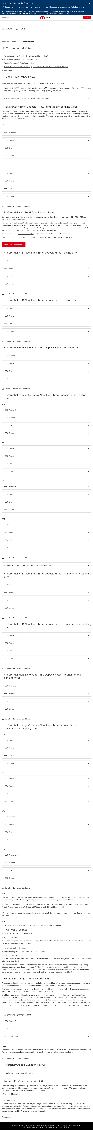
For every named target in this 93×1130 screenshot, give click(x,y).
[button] (46, 98)
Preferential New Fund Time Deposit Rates (20, 60)
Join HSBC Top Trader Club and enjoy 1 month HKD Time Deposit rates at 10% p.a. (36, 67)
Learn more (79, 7)
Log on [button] (87, 18)
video (12, 1094)
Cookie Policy (64, 13)
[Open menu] (5, 17)
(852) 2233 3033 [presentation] (34, 907)
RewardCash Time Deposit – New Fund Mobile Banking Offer (27, 56)
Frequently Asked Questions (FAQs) (58, 237)
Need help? (8, 70)
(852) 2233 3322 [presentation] (48, 907)
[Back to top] (7, 1117)
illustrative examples (26, 234)
